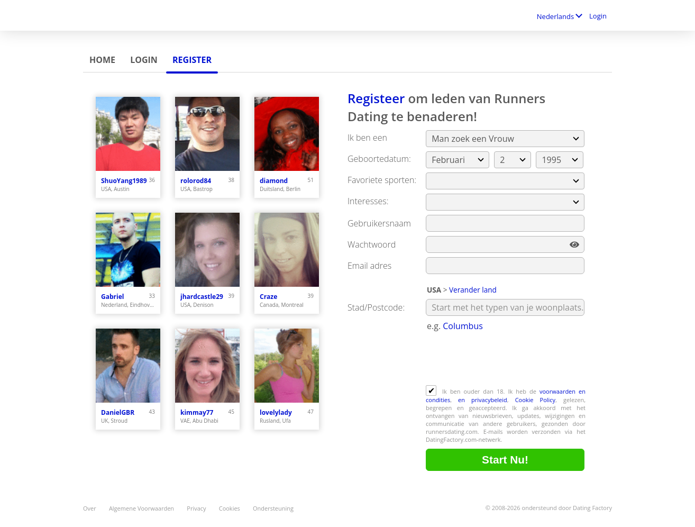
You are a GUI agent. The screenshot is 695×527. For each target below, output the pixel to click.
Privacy (196, 508)
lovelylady (276, 412)
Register (192, 60)
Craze (268, 296)
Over (89, 508)
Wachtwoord (372, 244)
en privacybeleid (482, 400)
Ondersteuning (273, 508)
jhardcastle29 (201, 296)
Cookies (229, 508)
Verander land (473, 290)
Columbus (463, 326)
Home (102, 60)
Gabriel (112, 296)
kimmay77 (196, 412)
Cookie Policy (535, 400)
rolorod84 (195, 180)
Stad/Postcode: (376, 307)
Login (598, 16)
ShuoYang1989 (124, 180)
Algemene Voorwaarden (141, 508)
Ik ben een (367, 137)
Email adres (369, 265)
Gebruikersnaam (379, 223)
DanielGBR (117, 412)
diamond (274, 180)
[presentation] (506, 359)
